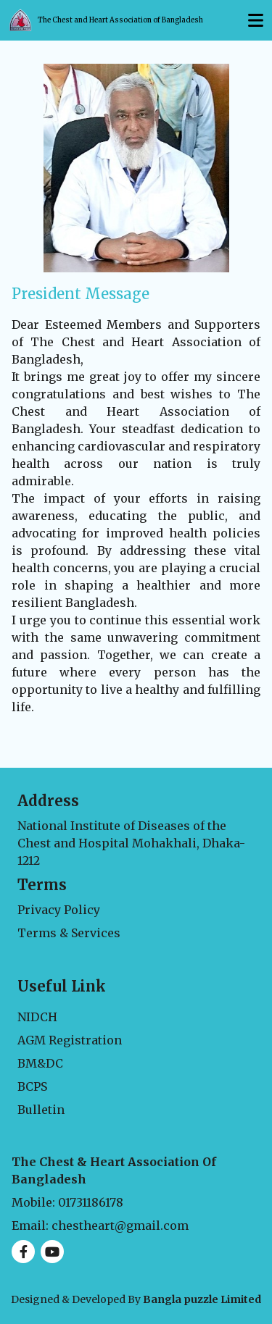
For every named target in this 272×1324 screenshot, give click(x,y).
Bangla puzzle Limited (202, 1299)
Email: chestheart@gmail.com (100, 1225)
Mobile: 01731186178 (67, 1202)
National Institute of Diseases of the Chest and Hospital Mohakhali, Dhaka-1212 (131, 843)
